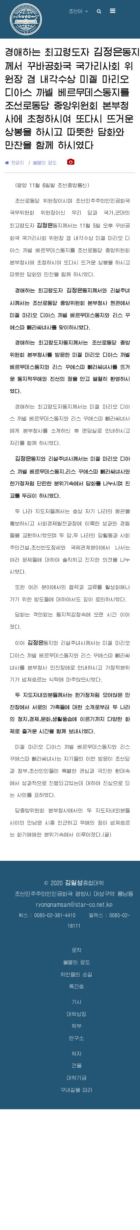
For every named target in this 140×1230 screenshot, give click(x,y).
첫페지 (14, 162)
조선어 (78, 11)
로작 (77, 950)
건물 (77, 1065)
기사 (77, 1001)
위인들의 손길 (77, 974)
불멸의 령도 (45, 162)
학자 (77, 1053)
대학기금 (77, 1077)
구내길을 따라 (77, 1089)
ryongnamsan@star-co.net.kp (74, 904)
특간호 (76, 986)
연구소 (76, 1038)
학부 (77, 1025)
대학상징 (77, 1014)
